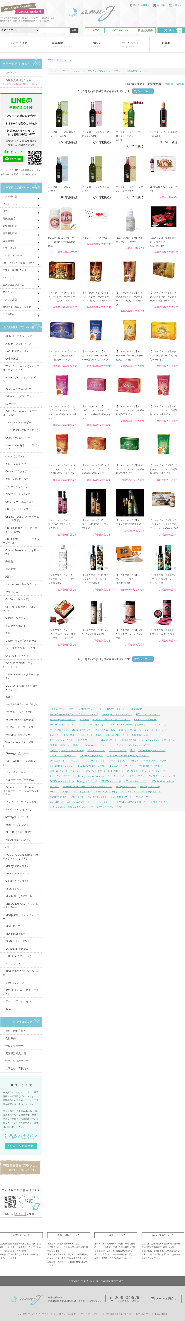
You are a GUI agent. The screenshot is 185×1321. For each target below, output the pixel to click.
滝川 (132, 750)
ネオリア (134, 760)
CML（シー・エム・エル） (63, 734)
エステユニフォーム (13, 284)
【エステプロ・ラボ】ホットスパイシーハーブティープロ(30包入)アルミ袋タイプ (96, 296)
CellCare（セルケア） (140, 745)
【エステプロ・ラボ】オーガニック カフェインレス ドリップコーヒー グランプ (62, 634)
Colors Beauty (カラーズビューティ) (128, 724)
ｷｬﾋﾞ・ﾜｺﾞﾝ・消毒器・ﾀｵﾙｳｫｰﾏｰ (20, 262)
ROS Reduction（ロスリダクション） (69, 807)
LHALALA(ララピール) (84, 801)
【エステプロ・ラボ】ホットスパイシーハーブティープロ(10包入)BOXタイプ (61, 296)
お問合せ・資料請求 (17, 1068)
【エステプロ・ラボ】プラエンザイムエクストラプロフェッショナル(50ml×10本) (164, 524)
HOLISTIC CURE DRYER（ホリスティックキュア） (87, 786)
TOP (50, 60)
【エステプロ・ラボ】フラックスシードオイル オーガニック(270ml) (95, 579)
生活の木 (64, 745)
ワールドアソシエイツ (102, 807)
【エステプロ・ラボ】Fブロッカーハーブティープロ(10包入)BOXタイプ (130, 410)
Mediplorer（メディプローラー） (67, 796)
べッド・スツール (12, 255)
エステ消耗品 (10, 196)
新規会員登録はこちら (18, 80)
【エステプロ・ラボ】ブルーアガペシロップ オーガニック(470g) (163, 579)
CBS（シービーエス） (91, 734)
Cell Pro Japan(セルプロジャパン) (67, 750)
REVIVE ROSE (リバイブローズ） (132, 801)
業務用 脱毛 (9, 218)
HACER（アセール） (117, 709)
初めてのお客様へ (139, 5)
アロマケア (9, 277)
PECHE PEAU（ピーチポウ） (92, 765)
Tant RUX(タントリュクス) (63, 755)
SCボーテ (84, 719)
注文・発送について (17, 1061)
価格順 (169, 84)
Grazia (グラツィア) (81, 729)
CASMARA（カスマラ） (94, 724)
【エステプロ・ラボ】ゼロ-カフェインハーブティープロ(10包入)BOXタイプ (62, 355)
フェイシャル (10, 203)
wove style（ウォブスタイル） (117, 714)
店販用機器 (9, 240)
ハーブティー (116, 71)
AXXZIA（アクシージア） (62, 709)
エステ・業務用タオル (15, 270)
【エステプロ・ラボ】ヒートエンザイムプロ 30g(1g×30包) (163, 241)
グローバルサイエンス (130, 729)
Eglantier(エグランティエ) (63, 719)
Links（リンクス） (160, 801)
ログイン (96, 30)
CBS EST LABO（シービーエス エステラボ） (128, 734)
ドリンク (54, 71)
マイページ (47, 1314)
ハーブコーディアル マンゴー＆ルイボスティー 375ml (129, 135)
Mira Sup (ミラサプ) (150, 786)
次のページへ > (143, 91)
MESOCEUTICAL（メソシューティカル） (140, 791)
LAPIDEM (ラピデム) (60, 801)
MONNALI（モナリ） (121, 796)
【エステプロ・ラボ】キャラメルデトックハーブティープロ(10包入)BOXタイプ (163, 296)
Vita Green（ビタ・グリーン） (65, 771)
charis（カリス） (158, 724)
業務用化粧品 (10, 226)
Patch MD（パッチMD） (62, 765)
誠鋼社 (76, 745)
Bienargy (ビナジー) (95, 771)
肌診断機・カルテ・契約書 (17, 306)
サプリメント (64, 60)
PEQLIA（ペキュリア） (135, 781)
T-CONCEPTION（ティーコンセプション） (128, 755)
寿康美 (53, 745)
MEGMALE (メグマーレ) (105, 791)
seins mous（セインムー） (97, 745)
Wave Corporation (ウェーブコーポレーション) (74, 714)
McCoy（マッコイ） (126, 786)
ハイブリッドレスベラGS (94, 237)
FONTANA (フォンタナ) (62, 781)
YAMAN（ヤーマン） (146, 796)
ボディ (6, 211)
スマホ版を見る (143, 1314)
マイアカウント (119, 30)
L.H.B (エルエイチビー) (145, 719)
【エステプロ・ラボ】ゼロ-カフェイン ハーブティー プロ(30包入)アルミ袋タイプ (96, 355)
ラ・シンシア (105, 801)
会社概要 (159, 5)
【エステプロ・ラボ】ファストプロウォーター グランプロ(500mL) (61, 579)
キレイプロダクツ (59, 729)
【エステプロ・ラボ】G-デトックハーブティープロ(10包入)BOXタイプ (130, 469)
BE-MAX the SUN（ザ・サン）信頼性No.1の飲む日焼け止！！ (61, 241)
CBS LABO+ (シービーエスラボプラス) (117, 740)
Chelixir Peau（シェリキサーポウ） (157, 740)
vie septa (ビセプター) (151, 765)
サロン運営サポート (17, 1045)
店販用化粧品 (10, 233)
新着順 (180, 84)
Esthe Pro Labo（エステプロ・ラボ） (111, 719)
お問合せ (175, 5)
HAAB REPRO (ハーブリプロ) (156, 760)
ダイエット (78, 71)
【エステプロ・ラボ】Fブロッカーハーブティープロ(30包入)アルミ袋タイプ (163, 410)
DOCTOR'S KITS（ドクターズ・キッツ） (106, 760)
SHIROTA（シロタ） (60, 791)
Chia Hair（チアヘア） (91, 755)
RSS (157, 1314)
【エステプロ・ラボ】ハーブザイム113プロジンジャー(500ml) (96, 524)
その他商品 (9, 314)
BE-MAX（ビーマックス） (123, 765)
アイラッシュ (10, 292)
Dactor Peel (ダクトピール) (152, 750)
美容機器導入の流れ (17, 1053)
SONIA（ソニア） (96, 750)
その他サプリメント (136, 71)
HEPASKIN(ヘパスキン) (162, 781)
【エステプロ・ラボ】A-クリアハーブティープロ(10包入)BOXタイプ (163, 355)
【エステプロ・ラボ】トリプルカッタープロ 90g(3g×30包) (129, 579)
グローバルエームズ (105, 729)
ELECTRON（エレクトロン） (64, 724)
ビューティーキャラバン (154, 771)
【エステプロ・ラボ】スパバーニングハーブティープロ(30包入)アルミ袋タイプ (61, 469)
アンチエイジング (97, 71)
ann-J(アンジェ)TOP (27, 1314)
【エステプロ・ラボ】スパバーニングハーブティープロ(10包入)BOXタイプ (95, 469)
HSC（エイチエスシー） (148, 714)
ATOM (164, 1314)
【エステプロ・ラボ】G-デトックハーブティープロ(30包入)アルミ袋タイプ (163, 469)
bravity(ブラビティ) (87, 781)
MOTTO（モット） (97, 796)
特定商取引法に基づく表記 (118, 1314)
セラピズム (119, 745)
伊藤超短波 (136, 709)
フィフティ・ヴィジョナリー (163, 776)
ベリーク (54, 786)
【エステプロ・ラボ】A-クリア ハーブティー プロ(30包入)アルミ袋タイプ (129, 355)
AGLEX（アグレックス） (91, 709)
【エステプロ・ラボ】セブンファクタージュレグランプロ (129, 634)
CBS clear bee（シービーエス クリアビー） (72, 740)
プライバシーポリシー (91, 1314)
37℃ (119, 807)
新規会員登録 (145, 30)
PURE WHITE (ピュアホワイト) (123, 771)
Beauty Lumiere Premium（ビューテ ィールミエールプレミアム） (111, 776)
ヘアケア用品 (10, 299)
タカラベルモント (118, 750)
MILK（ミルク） (82, 791)
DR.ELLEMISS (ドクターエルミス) (66, 760)
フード (66, 71)
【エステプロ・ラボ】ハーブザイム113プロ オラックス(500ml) (61, 524)
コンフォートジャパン (156, 729)
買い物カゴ (173, 30)
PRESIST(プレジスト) (111, 781)
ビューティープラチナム (62, 776)
